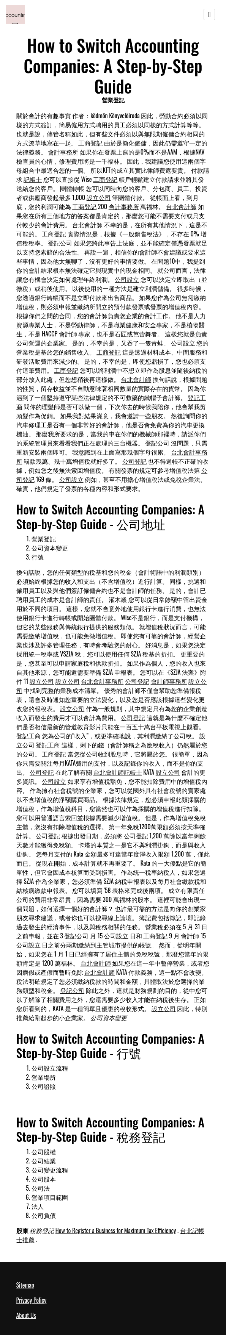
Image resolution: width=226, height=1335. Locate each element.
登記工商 (28, 735)
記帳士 (33, 179)
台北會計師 (181, 206)
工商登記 (90, 142)
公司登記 (134, 461)
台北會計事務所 (102, 681)
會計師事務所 (169, 681)
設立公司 (99, 197)
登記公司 (60, 242)
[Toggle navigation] (209, 14)
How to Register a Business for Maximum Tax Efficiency (115, 1230)
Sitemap (25, 1285)
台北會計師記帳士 (117, 772)
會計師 (68, 333)
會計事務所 (63, 151)
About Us (26, 1315)
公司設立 (127, 279)
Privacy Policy (31, 1300)
